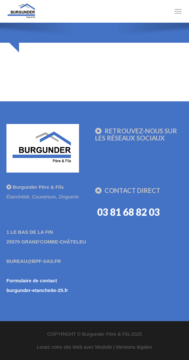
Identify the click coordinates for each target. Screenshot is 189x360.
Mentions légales (134, 347)
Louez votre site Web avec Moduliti (74, 347)
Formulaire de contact (31, 280)
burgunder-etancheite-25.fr (37, 290)
